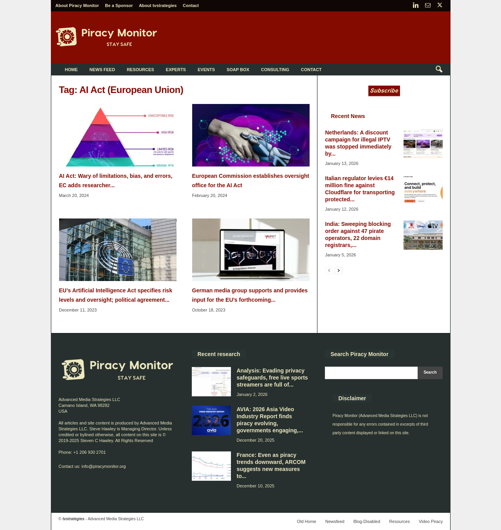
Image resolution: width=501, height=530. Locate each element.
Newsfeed (334, 521)
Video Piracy (431, 521)
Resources (140, 69)
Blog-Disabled (366, 521)
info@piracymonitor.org (103, 466)
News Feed (102, 69)
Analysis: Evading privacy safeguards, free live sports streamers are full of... (272, 377)
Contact (191, 5)
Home (71, 69)
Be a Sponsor (119, 5)
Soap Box (238, 69)
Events (206, 69)
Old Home (306, 521)
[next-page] (338, 270)
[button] (438, 69)
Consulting (275, 69)
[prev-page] (329, 270)
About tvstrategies (158, 5)
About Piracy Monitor (77, 5)
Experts (176, 69)
